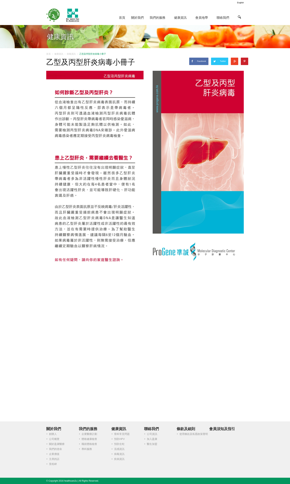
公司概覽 (54, 438)
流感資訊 (119, 448)
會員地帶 (201, 17)
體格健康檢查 (89, 438)
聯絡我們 (223, 17)
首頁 (122, 17)
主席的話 (54, 459)
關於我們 (137, 17)
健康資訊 (180, 17)
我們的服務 (157, 17)
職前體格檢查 (89, 443)
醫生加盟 (152, 443)
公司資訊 (152, 433)
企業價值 (54, 453)
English (240, 2)
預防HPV (119, 438)
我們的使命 (55, 448)
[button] (239, 17)
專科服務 (87, 448)
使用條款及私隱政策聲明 (193, 433)
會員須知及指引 (222, 429)
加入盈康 (152, 438)
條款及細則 (186, 429)
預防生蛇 (119, 443)
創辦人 (53, 433)
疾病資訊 (119, 459)
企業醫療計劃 (89, 433)
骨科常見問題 (122, 433)
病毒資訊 (119, 453)
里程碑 (53, 464)
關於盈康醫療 (57, 443)
